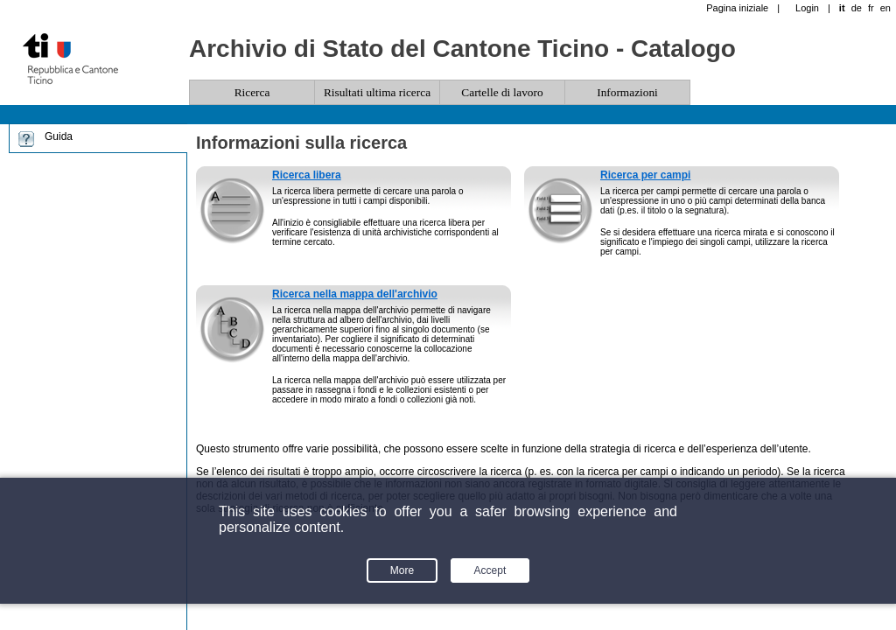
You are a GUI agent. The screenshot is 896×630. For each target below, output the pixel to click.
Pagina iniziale (737, 8)
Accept (490, 570)
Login (807, 8)
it (842, 8)
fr (871, 8)
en (885, 8)
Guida (59, 136)
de (856, 8)
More (402, 570)
